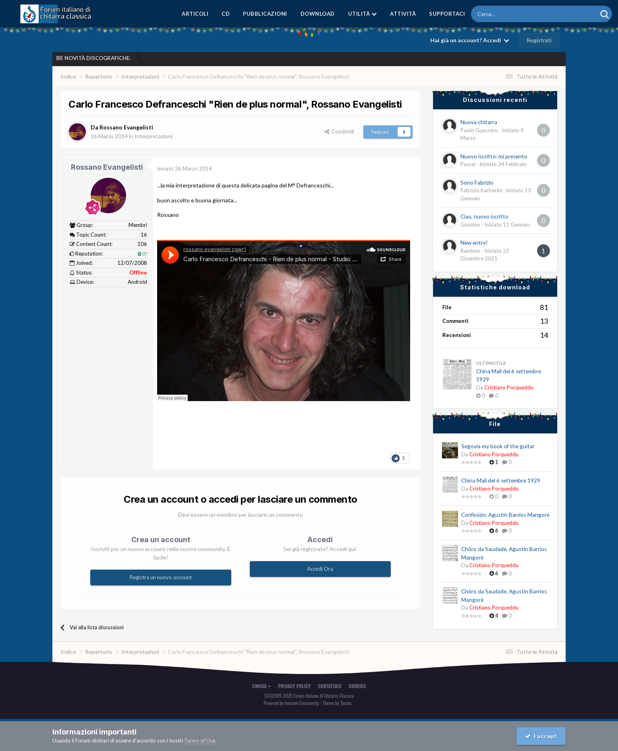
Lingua (261, 685)
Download (318, 13)
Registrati (539, 40)
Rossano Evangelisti (107, 167)
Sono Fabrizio (477, 182)
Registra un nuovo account (161, 577)
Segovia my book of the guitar (498, 446)
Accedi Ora (320, 569)
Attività (403, 13)
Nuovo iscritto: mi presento (493, 156)
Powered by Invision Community (291, 702)
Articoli (195, 13)
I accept (541, 735)
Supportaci (447, 13)
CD (226, 13)
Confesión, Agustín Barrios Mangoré (505, 515)
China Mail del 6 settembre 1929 (500, 480)
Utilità (362, 13)
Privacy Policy (294, 685)
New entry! (474, 242)
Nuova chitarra (478, 122)
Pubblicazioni (265, 13)
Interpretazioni (153, 136)
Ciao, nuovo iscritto (484, 216)
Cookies (357, 685)
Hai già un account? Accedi (469, 40)
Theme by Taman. (338, 702)
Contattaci (329, 685)
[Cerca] (512, 14)
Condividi (339, 131)
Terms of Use (199, 740)
